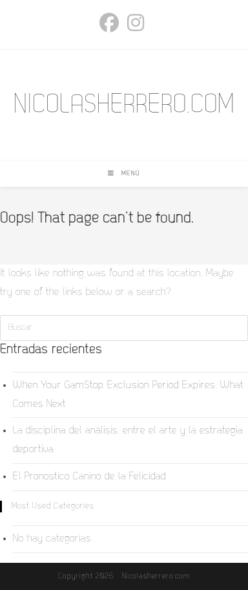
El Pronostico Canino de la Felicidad (89, 477)
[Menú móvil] (124, 173)
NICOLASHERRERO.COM (124, 105)
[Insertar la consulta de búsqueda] (124, 328)
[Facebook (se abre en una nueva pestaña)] (111, 22)
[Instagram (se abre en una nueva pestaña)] (136, 22)
